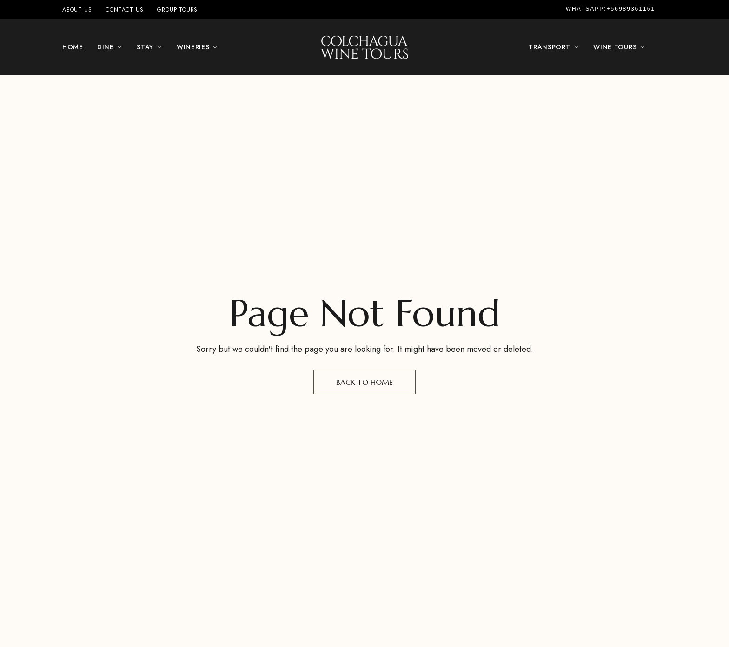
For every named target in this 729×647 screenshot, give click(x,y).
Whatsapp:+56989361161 (610, 9)
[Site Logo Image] (364, 47)
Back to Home (364, 382)
